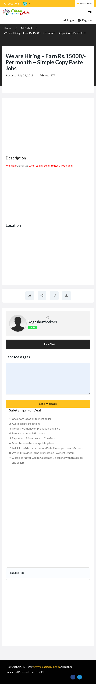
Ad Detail (26, 28)
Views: (44, 75)
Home (8, 28)
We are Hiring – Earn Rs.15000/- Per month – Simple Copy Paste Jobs (45, 33)
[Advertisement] (51, 125)
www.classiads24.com (46, 666)
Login (68, 20)
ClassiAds (22, 165)
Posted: (11, 75)
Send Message (48, 403)
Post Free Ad (84, 3)
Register (85, 20)
